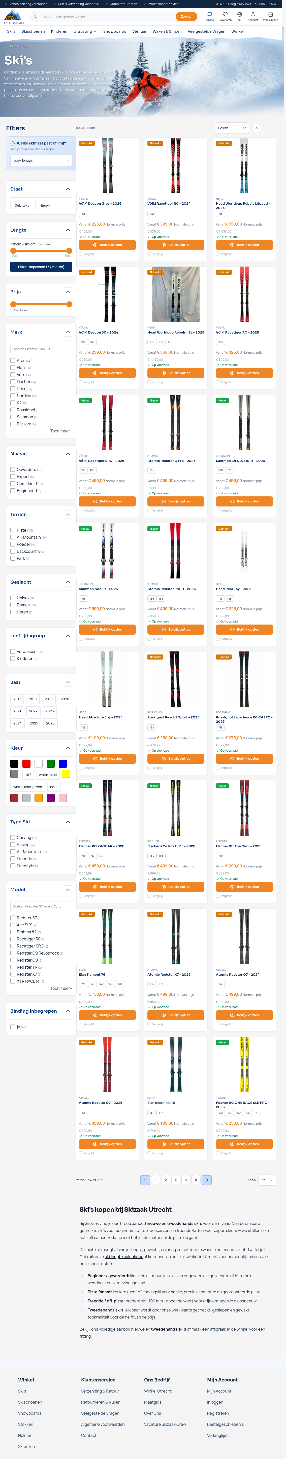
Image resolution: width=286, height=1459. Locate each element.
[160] (161, 342)
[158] (92, 470)
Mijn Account (219, 1391)
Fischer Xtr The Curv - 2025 (238, 846)
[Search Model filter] (41, 906)
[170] (256, 1113)
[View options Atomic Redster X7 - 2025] (175, 1015)
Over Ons (152, 1413)
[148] (229, 599)
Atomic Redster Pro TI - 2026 (171, 589)
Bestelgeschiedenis (225, 1424)
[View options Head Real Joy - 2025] (244, 630)
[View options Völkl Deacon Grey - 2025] (107, 245)
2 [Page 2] (166, 1179)
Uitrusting (85, 31)
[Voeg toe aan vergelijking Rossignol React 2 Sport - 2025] (149, 768)
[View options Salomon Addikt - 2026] (107, 630)
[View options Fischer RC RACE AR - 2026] (107, 887)
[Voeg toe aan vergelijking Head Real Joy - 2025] (217, 639)
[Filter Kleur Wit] (39, 764)
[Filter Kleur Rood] (26, 764)
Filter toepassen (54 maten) (41, 266)
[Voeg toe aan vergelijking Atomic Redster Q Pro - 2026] (149, 510)
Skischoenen (33, 31)
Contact (89, 1435)
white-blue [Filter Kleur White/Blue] (48, 774)
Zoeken (186, 16)
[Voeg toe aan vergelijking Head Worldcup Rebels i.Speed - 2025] (217, 254)
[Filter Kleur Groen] (51, 764)
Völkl (83, 198)
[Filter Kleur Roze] (63, 798)
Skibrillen (26, 1446)
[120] (83, 984)
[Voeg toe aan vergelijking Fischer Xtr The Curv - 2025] (217, 896)
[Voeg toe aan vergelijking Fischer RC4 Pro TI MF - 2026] (149, 896)
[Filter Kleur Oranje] (39, 798)
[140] (101, 984)
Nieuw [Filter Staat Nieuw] (45, 205)
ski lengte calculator (124, 1256)
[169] (161, 984)
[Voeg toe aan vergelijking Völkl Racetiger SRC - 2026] (80, 510)
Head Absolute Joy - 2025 (100, 717)
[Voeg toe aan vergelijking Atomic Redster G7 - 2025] (80, 1153)
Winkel (237, 31)
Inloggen (215, 1402)
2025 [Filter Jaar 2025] (34, 723)
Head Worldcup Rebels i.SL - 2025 (175, 333)
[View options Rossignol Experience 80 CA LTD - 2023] (244, 759)
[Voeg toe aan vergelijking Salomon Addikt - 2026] (80, 639)
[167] (92, 342)
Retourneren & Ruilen (100, 1402)
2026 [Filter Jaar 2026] (50, 723)
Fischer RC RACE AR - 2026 (101, 846)
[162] (83, 342)
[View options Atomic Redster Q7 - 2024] (244, 1015)
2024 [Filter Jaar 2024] (17, 723)
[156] (152, 599)
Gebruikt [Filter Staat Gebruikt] (22, 205)
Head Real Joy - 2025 (233, 589)
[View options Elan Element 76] (107, 1015)
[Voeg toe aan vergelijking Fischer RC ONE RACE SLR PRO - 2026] (217, 1153)
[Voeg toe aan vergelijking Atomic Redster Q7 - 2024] (217, 1024)
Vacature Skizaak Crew (165, 1424)
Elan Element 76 (92, 975)
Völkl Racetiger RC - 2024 (168, 204)
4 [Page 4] (186, 1179)
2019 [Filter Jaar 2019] (49, 699)
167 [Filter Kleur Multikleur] (28, 774)
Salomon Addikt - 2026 (98, 589)
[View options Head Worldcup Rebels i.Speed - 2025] (244, 245)
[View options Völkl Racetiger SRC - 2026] (107, 501)
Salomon (223, 456)
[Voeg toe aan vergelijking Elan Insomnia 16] (149, 1153)
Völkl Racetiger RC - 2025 (237, 333)
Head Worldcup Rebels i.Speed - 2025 (243, 206)
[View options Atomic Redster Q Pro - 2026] (175, 501)
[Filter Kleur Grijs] (14, 774)
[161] (152, 470)
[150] (220, 856)
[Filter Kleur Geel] (66, 774)
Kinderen (59, 31)
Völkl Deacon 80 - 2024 (98, 333)
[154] (152, 727)
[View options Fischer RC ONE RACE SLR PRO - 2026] (244, 1144)
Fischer (84, 841)
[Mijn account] (253, 16)
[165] (220, 214)
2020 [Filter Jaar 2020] (65, 699)
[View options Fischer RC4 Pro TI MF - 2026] (175, 887)
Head (220, 198)
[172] (152, 214)
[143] (220, 599)
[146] (152, 1113)
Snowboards (114, 31)
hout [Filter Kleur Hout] (54, 786)
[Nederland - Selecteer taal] (240, 16)
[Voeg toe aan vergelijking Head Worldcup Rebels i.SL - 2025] (149, 382)
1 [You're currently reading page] (155, 1179)
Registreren (218, 1413)
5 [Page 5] (196, 1179)
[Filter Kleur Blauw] (63, 764)
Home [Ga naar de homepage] (14, 46)
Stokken (25, 1424)
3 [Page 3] (176, 1179)
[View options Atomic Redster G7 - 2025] (107, 1144)
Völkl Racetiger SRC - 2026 (101, 461)
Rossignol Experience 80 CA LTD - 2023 (244, 719)
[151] (83, 214)
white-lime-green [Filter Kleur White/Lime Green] (27, 786)
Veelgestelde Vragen (206, 31)
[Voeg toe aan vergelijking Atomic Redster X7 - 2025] (149, 1024)
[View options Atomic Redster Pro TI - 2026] (175, 630)
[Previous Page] (145, 1180)
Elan (82, 969)
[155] (152, 342)
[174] (101, 856)
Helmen (25, 1435)
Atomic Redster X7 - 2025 (168, 975)
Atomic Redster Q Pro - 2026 (171, 461)
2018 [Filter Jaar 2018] (33, 699)
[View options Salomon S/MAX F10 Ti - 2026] (244, 501)
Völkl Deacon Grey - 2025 (100, 204)
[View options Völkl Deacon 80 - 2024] (107, 373)
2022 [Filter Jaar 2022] (33, 711)
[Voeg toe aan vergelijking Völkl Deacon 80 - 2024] (80, 382)
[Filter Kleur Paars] (51, 798)
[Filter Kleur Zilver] (26, 798)
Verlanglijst (217, 1435)
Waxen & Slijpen (167, 31)
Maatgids (153, 1402)
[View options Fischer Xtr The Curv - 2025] (244, 887)
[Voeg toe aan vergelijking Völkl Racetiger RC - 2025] (217, 382)
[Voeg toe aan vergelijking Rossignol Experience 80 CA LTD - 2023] (217, 768)
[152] (220, 984)
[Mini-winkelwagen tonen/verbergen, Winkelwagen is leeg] (270, 16)
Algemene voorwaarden (103, 1424)
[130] (92, 984)
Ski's (11, 31)
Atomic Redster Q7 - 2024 (238, 975)
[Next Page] (207, 1180)
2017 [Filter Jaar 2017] (17, 699)
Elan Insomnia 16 (161, 1103)
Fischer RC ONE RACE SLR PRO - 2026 (243, 1105)
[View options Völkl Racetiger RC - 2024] (175, 245)
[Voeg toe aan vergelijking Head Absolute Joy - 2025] (80, 768)
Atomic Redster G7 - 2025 (100, 1103)
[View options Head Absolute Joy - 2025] (107, 759)
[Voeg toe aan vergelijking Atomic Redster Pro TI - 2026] (149, 639)
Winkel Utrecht (158, 1391)
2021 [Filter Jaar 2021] (17, 711)
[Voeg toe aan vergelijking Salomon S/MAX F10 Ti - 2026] (217, 510)
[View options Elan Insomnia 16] (175, 1144)
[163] (83, 599)
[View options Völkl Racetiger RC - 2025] (244, 373)
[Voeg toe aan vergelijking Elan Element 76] (80, 1024)
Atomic (152, 456)
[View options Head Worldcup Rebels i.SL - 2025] (175, 373)
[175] (229, 470)
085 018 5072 (266, 4)
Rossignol (155, 712)
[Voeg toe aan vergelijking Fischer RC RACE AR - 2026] (80, 896)
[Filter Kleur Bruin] (14, 798)
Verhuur (139, 31)
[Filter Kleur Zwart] (14, 764)
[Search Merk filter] (41, 349)
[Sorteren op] (232, 127)
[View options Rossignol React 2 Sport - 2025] (175, 759)
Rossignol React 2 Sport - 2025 (173, 717)
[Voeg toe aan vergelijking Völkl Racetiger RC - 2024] (149, 254)
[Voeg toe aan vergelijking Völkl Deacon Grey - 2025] (80, 254)
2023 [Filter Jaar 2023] (50, 711)
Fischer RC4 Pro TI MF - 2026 (171, 846)
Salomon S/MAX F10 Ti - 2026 (240, 461)
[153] (83, 470)
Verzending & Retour (100, 1391)
